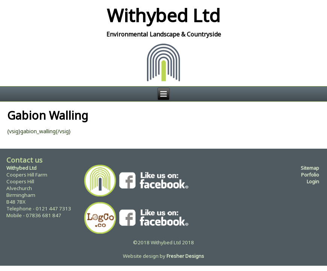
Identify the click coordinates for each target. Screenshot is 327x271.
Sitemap (310, 167)
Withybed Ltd (163, 15)
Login (313, 181)
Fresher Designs (185, 256)
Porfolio (310, 174)
